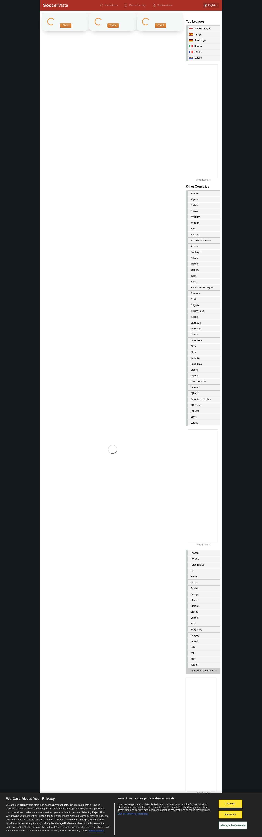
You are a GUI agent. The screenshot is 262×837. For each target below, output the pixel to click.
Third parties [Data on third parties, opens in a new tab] (96, 830)
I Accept (230, 803)
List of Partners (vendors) (133, 813)
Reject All (230, 814)
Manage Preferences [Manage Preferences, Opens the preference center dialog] (233, 825)
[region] (131, 815)
